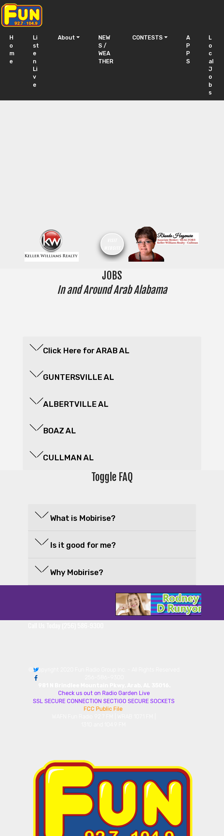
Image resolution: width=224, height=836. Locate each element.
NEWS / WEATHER (105, 49)
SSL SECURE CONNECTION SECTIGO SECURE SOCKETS (104, 701)
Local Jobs (211, 65)
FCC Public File (104, 709)
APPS (188, 49)
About (66, 37)
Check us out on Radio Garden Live (104, 693)
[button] (112, 348)
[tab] (112, 350)
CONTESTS (147, 37)
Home (11, 49)
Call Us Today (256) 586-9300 (66, 625)
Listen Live (36, 61)
